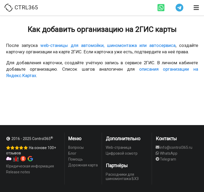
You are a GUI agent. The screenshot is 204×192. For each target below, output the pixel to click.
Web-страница (118, 147)
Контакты (166, 138)
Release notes (18, 172)
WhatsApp (167, 153)
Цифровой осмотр (122, 153)
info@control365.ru (174, 147)
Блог (72, 153)
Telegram (166, 159)
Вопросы (76, 147)
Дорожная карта (83, 165)
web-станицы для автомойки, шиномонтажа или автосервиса (108, 45)
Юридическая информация (30, 166)
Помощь (75, 159)
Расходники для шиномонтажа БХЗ (122, 176)
